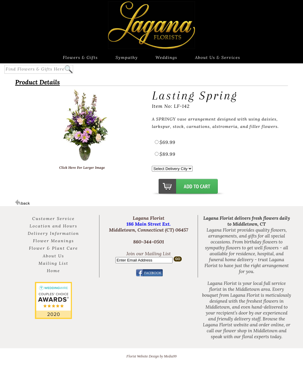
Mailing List (53, 263)
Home (53, 270)
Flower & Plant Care (53, 248)
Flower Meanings (53, 240)
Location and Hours (53, 226)
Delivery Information (53, 233)
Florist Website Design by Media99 (151, 356)
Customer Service (53, 218)
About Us (53, 256)
